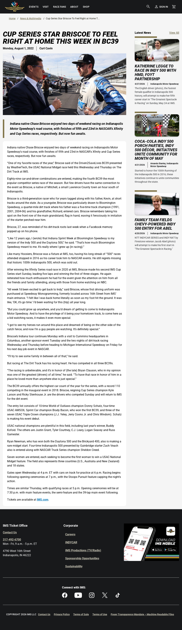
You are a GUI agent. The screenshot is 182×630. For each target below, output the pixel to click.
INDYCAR (71, 542)
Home (12, 18)
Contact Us (10, 532)
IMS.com (42, 499)
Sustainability (73, 566)
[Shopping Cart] (174, 6)
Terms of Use (99, 614)
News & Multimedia (30, 18)
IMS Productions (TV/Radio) (83, 550)
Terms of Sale (81, 614)
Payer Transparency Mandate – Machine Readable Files (142, 614)
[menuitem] (34, 6)
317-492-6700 (12, 539)
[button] (148, 7)
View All (174, 32)
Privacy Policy (62, 614)
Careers (70, 534)
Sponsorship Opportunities (82, 558)
